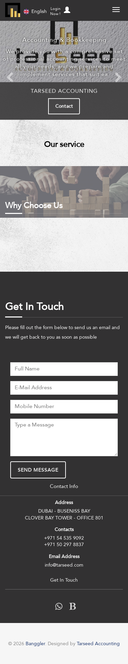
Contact (64, 105)
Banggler (12, 10)
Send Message (38, 469)
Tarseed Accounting (98, 643)
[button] (65, 8)
